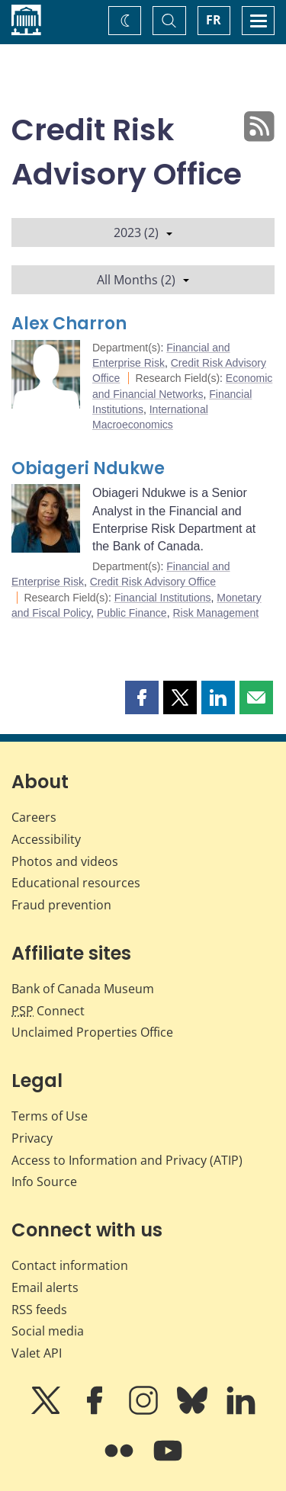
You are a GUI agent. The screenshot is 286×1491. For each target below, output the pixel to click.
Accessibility (46, 839)
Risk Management (215, 613)
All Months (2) (143, 279)
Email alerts (45, 1287)
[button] (142, 697)
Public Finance (132, 613)
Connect (48, 1010)
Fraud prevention (61, 904)
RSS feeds (39, 1309)
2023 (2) (143, 232)
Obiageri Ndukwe (88, 468)
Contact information (69, 1265)
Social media (47, 1331)
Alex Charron (69, 323)
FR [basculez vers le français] (213, 19)
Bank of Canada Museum (82, 988)
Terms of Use (49, 1116)
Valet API (36, 1353)
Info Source (44, 1181)
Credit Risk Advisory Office (153, 582)
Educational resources (75, 882)
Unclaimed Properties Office (92, 1032)
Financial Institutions (162, 598)
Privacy (32, 1138)
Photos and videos (64, 861)
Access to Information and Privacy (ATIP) (127, 1160)
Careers (33, 817)
